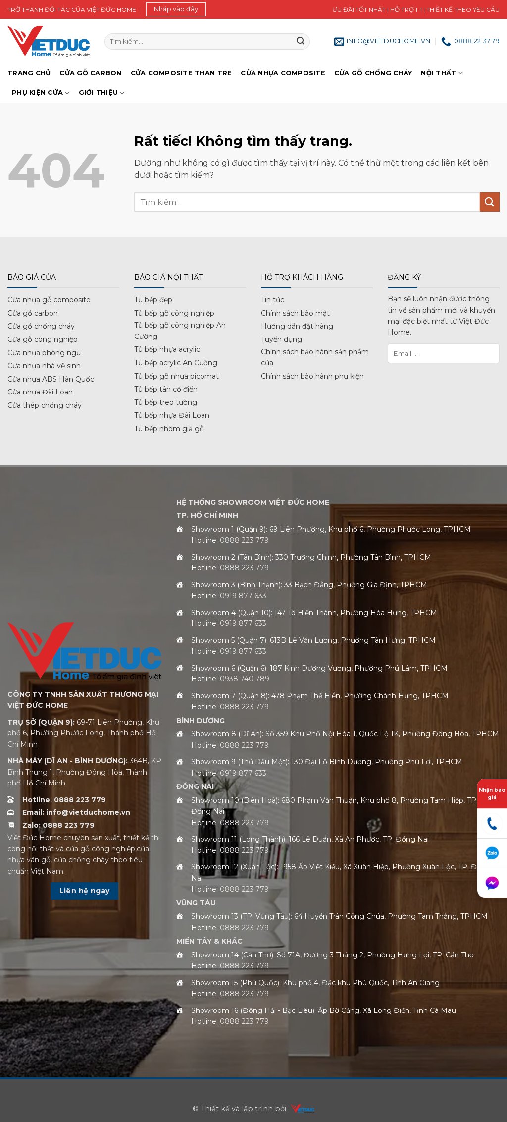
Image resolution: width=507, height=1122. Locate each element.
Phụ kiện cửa (41, 93)
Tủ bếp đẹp (153, 299)
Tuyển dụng (281, 339)
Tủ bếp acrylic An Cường (175, 362)
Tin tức (272, 299)
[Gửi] (300, 41)
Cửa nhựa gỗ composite (49, 299)
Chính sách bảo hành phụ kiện (312, 376)
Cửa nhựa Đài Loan (40, 392)
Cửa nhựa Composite (283, 73)
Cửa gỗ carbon (32, 313)
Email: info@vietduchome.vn (76, 812)
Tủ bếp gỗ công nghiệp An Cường (180, 330)
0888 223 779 (244, 540)
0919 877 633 (243, 595)
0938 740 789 (244, 678)
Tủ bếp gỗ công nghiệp (174, 313)
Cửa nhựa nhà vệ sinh (44, 365)
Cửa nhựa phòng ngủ (44, 352)
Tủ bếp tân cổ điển (166, 389)
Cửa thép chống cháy (44, 405)
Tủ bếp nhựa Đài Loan (171, 415)
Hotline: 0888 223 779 (64, 799)
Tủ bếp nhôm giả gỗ (169, 428)
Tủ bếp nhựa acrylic (167, 349)
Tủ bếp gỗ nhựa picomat (176, 376)
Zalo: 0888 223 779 (58, 825)
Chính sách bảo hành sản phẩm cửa (315, 357)
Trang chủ (29, 73)
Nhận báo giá (492, 794)
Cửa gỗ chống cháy (373, 73)
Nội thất (442, 73)
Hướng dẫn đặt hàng (297, 326)
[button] (176, 9)
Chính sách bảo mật (295, 313)
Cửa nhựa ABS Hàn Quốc (50, 379)
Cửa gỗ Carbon (90, 73)
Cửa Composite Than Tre (181, 73)
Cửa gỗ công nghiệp (42, 339)
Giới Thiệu (102, 93)
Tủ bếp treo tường (165, 402)
